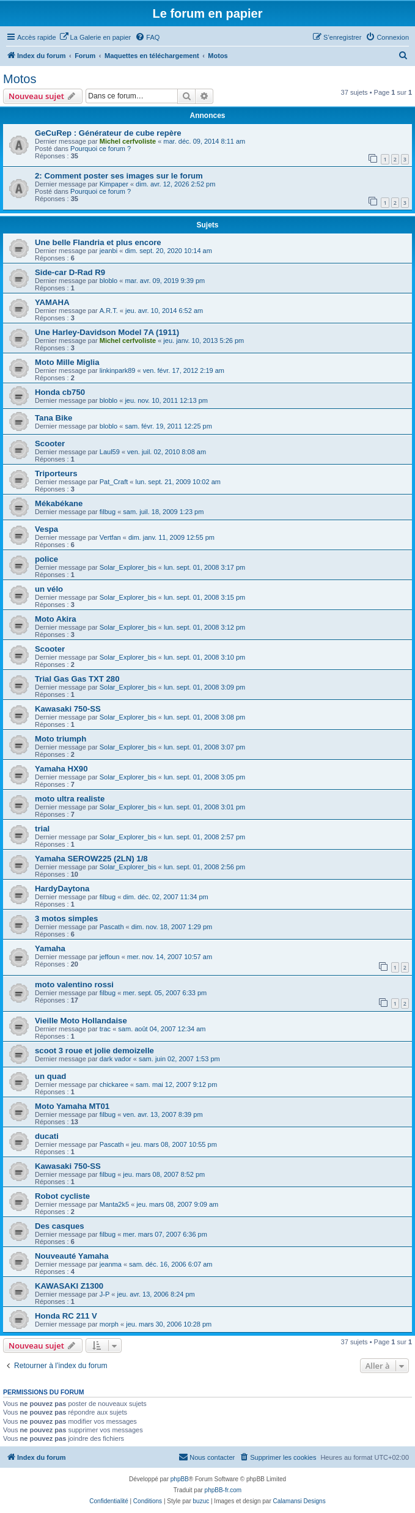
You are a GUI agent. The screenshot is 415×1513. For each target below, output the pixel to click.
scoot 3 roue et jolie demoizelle (94, 1050)
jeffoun (110, 956)
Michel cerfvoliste (128, 141)
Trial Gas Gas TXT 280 (77, 678)
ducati (47, 1136)
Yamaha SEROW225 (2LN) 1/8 (91, 858)
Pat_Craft (114, 481)
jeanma (111, 1264)
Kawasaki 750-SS (68, 708)
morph (109, 1324)
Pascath (112, 926)
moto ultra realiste (70, 798)
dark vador (115, 1058)
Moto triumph (60, 738)
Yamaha (50, 948)
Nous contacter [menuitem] (206, 1456)
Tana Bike (53, 417)
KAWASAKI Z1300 (69, 1285)
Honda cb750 (60, 392)
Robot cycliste (62, 1196)
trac (105, 1029)
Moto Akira (55, 619)
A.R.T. (109, 310)
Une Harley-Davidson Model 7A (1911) (107, 332)
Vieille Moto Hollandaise (81, 1020)
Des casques (59, 1226)
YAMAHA (52, 302)
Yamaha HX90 (61, 768)
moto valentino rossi (74, 984)
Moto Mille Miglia (67, 362)
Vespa (46, 529)
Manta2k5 (114, 1204)
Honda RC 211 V (66, 1315)
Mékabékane (59, 503)
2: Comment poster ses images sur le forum (119, 175)
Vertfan (110, 537)
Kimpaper (114, 184)
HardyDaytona (62, 888)
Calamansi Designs (299, 1501)
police (46, 559)
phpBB (180, 1479)
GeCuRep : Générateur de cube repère (108, 133)
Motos (19, 79)
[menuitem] (95, 37)
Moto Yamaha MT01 (72, 1106)
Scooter (50, 443)
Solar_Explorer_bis (128, 567)
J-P (105, 1294)
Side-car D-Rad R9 (70, 272)
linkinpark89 (118, 370)
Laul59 (110, 451)
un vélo (49, 589)
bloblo (108, 280)
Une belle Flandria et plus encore (98, 242)
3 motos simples (66, 918)
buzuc (201, 1501)
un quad (50, 1076)
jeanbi (108, 250)
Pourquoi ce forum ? (100, 148)
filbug (108, 511)
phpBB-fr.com (223, 1490)
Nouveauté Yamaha (72, 1256)
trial (42, 828)
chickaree (114, 1084)
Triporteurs (56, 473)
